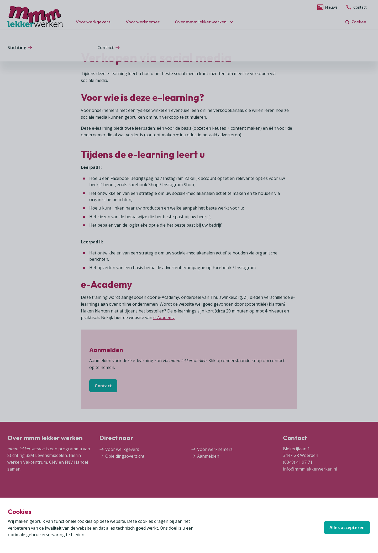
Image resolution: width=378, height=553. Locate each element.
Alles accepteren (347, 527)
